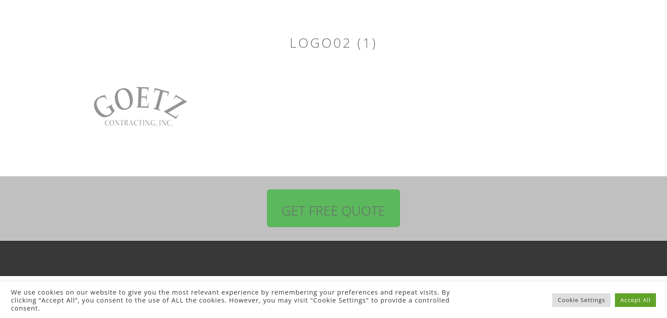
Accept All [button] (635, 300)
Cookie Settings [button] (581, 300)
